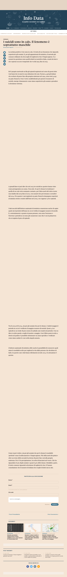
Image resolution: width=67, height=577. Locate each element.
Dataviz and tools (51, 33)
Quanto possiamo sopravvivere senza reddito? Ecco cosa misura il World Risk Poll (15, 537)
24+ (12, 28)
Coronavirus (17, 33)
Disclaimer (47, 504)
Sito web (10, 492)
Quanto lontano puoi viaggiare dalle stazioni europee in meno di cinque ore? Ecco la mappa (50, 537)
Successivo (53, 514)
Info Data (33, 18)
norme (35, 28)
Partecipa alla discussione (33, 476)
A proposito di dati (6, 33)
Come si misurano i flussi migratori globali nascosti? (12, 555)
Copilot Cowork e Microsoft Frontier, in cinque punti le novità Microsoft (54, 556)
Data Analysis (41, 33)
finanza (30, 28)
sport (51, 28)
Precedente (14, 514)
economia (23, 28)
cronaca (16, 28)
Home (7, 28)
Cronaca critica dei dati (29, 33)
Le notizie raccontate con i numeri (33, 22)
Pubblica (54, 504)
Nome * (10, 480)
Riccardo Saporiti (8, 47)
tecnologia (58, 28)
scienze (46, 28)
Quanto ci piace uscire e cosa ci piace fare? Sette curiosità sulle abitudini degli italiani (32, 537)
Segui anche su (34, 563)
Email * (10, 485)
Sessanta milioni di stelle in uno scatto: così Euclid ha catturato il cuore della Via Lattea (33, 556)
